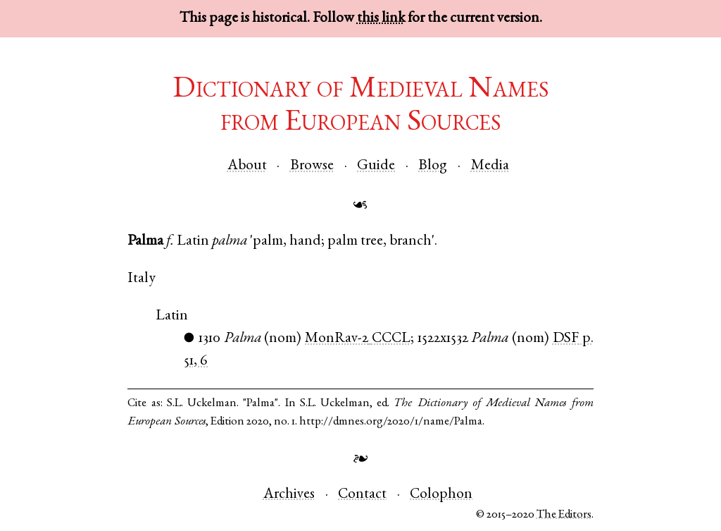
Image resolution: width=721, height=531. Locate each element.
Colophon (441, 494)
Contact (362, 494)
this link (381, 18)
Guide (376, 166)
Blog (432, 166)
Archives (289, 494)
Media (490, 166)
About (247, 166)
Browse (312, 166)
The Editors (564, 515)
